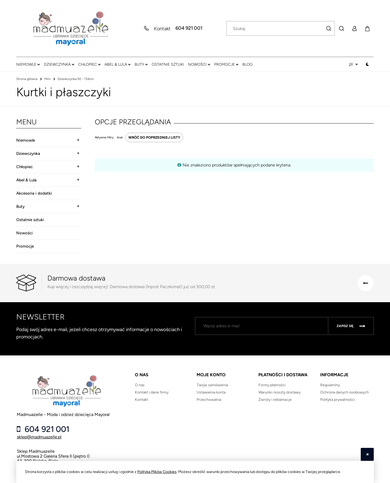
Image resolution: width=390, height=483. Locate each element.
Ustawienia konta (211, 392)
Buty (20, 206)
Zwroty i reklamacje (275, 399)
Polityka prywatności (337, 399)
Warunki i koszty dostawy (279, 392)
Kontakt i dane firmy (151, 392)
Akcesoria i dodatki (34, 193)
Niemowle (25, 140)
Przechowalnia (209, 399)
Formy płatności (272, 385)
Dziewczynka (28, 153)
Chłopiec (24, 166)
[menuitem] (28, 64)
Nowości (24, 233)
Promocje (25, 246)
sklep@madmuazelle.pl (39, 436)
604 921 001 (189, 28)
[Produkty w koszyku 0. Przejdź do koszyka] (367, 28)
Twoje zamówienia (212, 385)
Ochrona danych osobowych (344, 392)
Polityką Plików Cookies (157, 471)
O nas (140, 385)
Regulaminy (330, 385)
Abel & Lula (26, 180)
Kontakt (141, 399)
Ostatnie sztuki (30, 219)
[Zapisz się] (351, 326)
